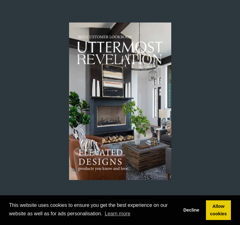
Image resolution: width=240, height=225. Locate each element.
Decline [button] (191, 210)
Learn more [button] (117, 213)
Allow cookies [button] (218, 210)
